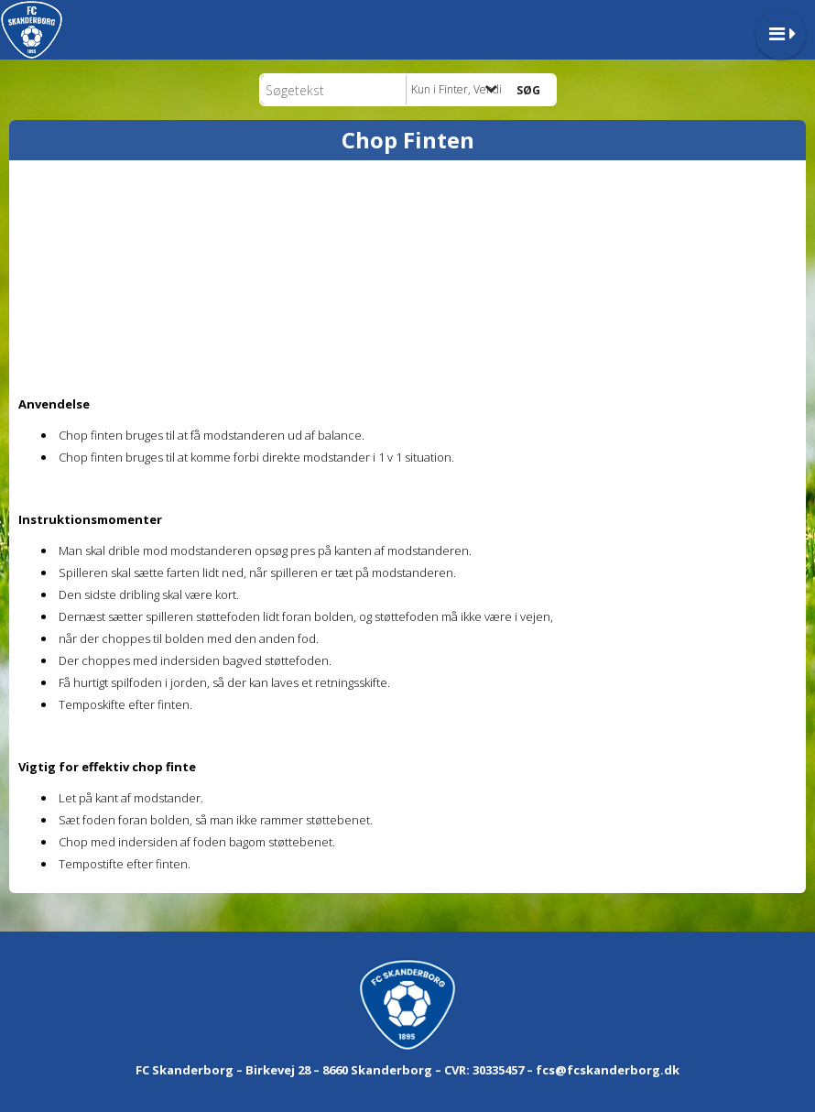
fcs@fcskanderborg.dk (607, 1070)
